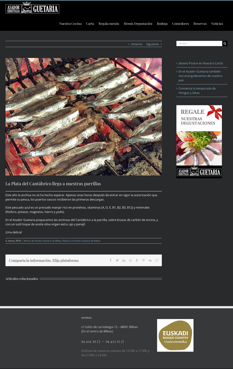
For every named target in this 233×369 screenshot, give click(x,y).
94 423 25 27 (115, 341)
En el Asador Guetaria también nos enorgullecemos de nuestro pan (200, 75)
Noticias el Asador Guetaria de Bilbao (81, 240)
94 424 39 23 (91, 341)
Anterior (137, 44)
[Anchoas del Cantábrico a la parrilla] (83, 117)
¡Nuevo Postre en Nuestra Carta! (201, 63)
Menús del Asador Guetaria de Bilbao (43, 240)
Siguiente (152, 44)
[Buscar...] (199, 43)
